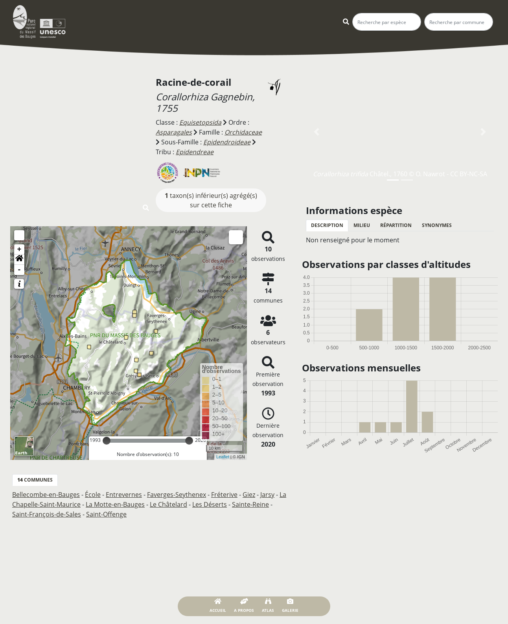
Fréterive (224, 493)
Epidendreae (195, 150)
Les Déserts (209, 502)
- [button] (19, 268)
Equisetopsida (200, 122)
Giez (249, 493)
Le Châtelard (168, 502)
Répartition (396, 225)
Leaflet (222, 455)
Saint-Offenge (106, 512)
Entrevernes (124, 493)
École (93, 493)
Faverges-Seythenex (176, 493)
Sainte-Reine (250, 502)
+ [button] (19, 248)
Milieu (361, 225)
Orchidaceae (243, 131)
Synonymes (437, 225)
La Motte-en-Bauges (115, 502)
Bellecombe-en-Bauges (46, 493)
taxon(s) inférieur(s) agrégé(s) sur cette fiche (211, 199)
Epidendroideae (226, 141)
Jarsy (267, 493)
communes (35, 478)
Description (327, 225)
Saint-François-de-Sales (46, 512)
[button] (19, 258)
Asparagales (174, 131)
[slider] (106, 439)
